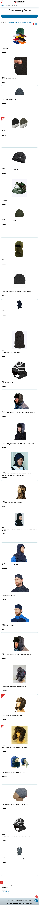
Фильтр (19, 16)
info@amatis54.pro (5, 893)
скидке (19, 22)
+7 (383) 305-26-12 (5, 891)
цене (16, 22)
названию (11, 22)
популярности (30, 22)
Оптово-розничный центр (8, 886)
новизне (24, 22)
